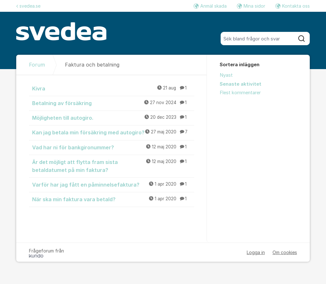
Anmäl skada (210, 6)
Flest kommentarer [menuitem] (240, 93)
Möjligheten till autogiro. (113, 117)
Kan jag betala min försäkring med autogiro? (113, 132)
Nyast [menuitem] (226, 75)
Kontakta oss (292, 6)
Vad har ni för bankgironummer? (113, 147)
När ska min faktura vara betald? (113, 198)
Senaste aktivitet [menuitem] (240, 84)
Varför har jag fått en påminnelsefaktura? (113, 184)
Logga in (256, 252)
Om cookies (285, 252)
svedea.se (28, 6)
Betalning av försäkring (113, 102)
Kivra (113, 88)
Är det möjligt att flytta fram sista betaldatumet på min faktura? (113, 165)
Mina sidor (251, 6)
